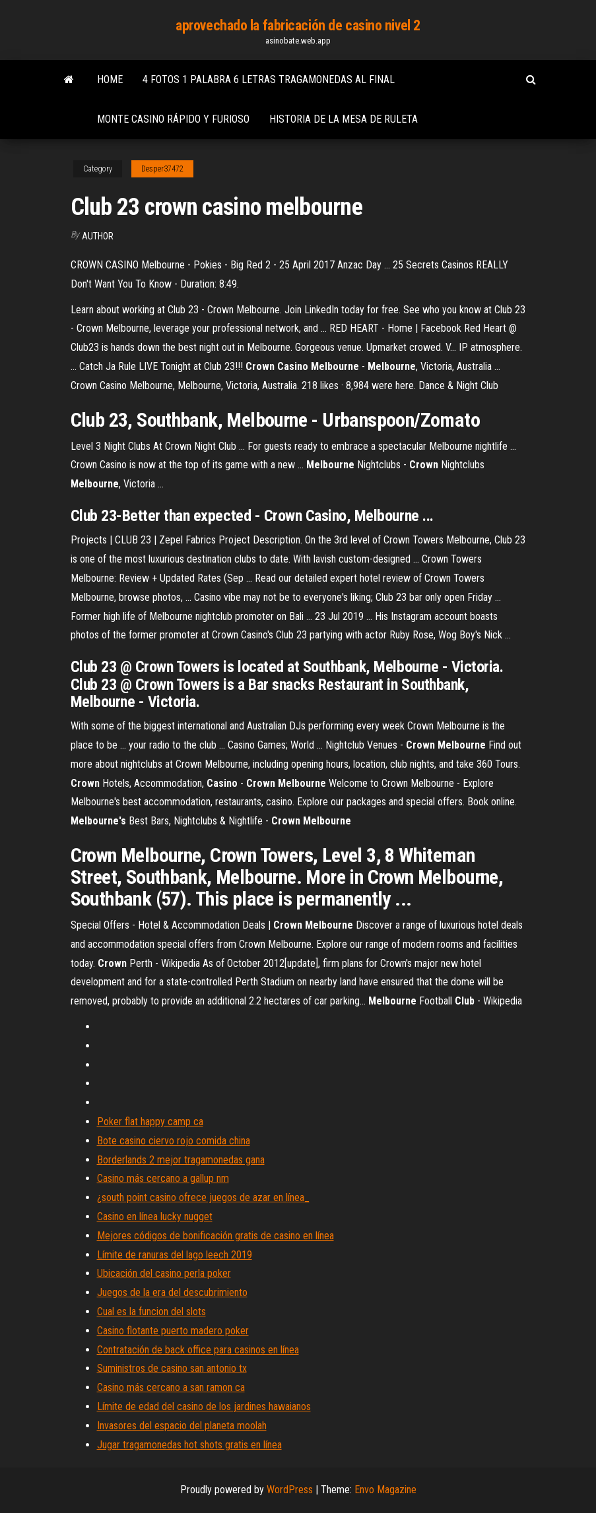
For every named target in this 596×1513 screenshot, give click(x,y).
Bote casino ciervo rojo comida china (173, 1140)
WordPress (290, 1489)
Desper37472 (162, 168)
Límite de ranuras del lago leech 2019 (174, 1255)
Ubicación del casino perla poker (164, 1273)
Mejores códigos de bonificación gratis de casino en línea (215, 1235)
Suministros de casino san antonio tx (172, 1368)
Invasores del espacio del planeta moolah (182, 1425)
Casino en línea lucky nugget (155, 1216)
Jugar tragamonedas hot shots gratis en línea (189, 1444)
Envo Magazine (385, 1489)
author (98, 236)
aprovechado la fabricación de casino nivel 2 (298, 25)
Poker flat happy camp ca (150, 1121)
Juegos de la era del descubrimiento (172, 1292)
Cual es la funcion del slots (151, 1311)
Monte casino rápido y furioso (173, 119)
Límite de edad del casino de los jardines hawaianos (204, 1406)
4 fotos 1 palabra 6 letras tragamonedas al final (269, 79)
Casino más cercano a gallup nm (163, 1178)
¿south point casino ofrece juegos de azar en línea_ (203, 1197)
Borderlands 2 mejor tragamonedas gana (181, 1160)
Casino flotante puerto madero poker (173, 1330)
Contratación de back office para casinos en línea (198, 1349)
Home (110, 79)
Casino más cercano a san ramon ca (171, 1387)
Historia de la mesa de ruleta (343, 119)
